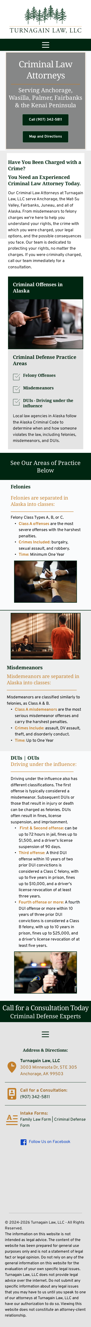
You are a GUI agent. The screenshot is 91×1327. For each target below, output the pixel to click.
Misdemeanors (38, 388)
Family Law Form (35, 1119)
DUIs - (48, 403)
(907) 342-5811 (35, 1097)
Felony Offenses (39, 375)
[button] (45, 44)
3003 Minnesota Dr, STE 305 (49, 1067)
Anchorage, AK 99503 (41, 1074)
